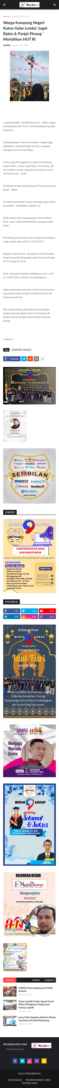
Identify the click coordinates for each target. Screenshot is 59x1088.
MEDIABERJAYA (33, 1073)
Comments (49, 980)
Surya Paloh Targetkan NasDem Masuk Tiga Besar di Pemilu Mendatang (37, 1019)
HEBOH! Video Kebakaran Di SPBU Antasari (35, 989)
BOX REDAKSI (15, 1080)
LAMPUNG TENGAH (20, 16)
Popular (10, 980)
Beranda (6, 16)
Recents (36, 980)
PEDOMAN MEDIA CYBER (38, 1080)
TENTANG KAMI (29, 1083)
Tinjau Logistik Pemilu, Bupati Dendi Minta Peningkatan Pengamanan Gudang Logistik (36, 1004)
